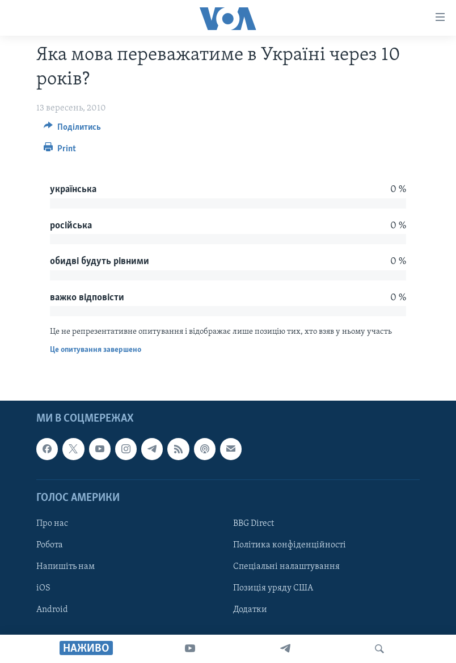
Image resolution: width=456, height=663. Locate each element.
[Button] (72, 130)
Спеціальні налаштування (286, 566)
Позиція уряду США (273, 588)
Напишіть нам (65, 566)
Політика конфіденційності (289, 545)
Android (52, 609)
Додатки (250, 609)
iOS (43, 588)
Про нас (52, 523)
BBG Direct (253, 523)
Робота (49, 545)
